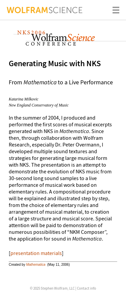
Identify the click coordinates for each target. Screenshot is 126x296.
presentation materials (36, 253)
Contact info (86, 288)
